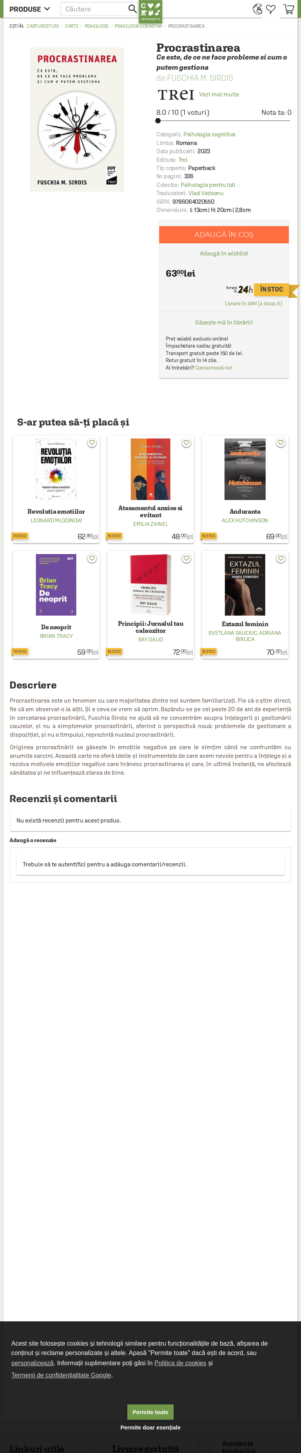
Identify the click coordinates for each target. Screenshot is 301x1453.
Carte (72, 26)
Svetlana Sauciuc (233, 633)
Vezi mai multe (197, 94)
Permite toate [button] (150, 1412)
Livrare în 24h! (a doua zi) (253, 303)
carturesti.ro (43, 26)
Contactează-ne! (213, 368)
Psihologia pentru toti (208, 184)
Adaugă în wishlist (224, 253)
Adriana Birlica (258, 636)
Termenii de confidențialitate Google (61, 1375)
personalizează (32, 1363)
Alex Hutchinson (245, 520)
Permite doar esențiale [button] (150, 1427)
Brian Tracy (56, 636)
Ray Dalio (150, 639)
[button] (99, 9)
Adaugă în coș (224, 234)
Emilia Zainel (150, 524)
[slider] (224, 120)
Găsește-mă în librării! (224, 322)
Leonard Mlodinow (56, 520)
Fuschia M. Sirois (200, 77)
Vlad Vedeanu (206, 193)
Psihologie (97, 26)
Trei (183, 159)
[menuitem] (255, 9)
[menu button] (32, 9)
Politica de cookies (180, 1363)
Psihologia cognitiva (138, 26)
